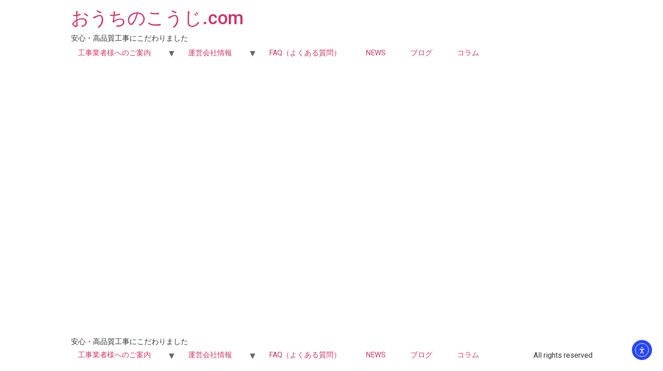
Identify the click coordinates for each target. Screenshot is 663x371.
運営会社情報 (210, 52)
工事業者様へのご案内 (114, 52)
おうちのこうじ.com (157, 18)
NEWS (376, 52)
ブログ (421, 52)
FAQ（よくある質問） (305, 52)
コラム (468, 52)
